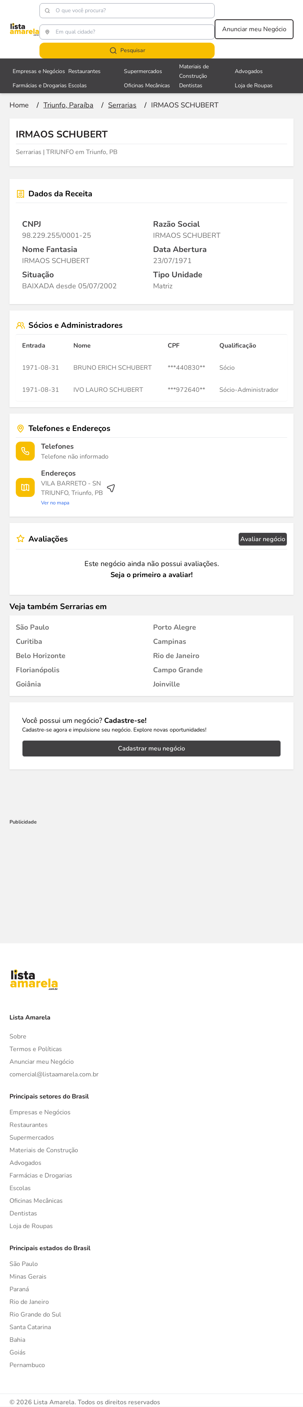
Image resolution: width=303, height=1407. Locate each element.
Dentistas (23, 1213)
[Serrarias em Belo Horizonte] (40, 655)
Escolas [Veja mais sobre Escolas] (77, 85)
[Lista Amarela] (24, 29)
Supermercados (31, 1137)
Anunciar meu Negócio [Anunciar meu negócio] (254, 29)
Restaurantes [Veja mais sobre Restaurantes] (84, 71)
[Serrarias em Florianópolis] (38, 670)
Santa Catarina (30, 1327)
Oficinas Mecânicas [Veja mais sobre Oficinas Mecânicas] (147, 85)
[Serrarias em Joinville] (166, 684)
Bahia (17, 1340)
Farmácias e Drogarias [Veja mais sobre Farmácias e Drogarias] (40, 85)
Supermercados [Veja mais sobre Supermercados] (143, 71)
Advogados (25, 1163)
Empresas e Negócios (40, 1112)
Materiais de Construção (43, 1150)
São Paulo (23, 1264)
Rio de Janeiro (29, 1302)
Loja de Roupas (31, 1226)
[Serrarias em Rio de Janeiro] (176, 655)
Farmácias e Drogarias (40, 1175)
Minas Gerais (28, 1276)
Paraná (19, 1289)
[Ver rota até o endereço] (78, 493)
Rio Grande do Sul (35, 1314)
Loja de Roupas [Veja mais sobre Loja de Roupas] (254, 85)
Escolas (20, 1188)
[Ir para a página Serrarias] (122, 105)
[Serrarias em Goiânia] (28, 684)
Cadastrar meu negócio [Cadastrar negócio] (151, 748)
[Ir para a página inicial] (19, 105)
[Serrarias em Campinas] (169, 641)
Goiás (17, 1352)
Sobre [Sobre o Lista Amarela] (17, 1036)
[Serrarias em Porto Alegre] (174, 627)
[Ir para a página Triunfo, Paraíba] (68, 105)
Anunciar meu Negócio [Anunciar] (41, 1061)
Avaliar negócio (262, 539)
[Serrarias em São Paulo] (32, 627)
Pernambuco (27, 1365)
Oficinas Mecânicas (36, 1200)
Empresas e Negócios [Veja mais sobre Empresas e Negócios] (39, 71)
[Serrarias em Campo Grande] (178, 670)
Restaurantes (28, 1125)
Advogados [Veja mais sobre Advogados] (249, 71)
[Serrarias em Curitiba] (29, 641)
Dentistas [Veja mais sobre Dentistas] (190, 85)
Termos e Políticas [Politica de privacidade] (35, 1049)
